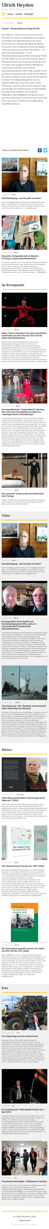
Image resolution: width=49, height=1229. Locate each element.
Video (6, 515)
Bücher (7, 750)
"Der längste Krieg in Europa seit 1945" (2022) (23, 866)
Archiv (19, 14)
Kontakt (28, 14)
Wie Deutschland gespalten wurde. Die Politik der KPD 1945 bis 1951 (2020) (23, 949)
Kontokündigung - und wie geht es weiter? (21, 198)
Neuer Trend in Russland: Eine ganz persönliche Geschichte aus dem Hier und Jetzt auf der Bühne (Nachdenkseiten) (24, 335)
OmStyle (34, 1224)
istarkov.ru (21, 1224)
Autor (10, 14)
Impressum (24, 1220)
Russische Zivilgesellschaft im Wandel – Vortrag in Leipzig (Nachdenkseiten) (21, 257)
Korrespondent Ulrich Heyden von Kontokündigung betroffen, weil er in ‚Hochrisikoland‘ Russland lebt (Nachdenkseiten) (19, 625)
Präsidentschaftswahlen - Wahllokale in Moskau (24, 1181)
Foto (5, 988)
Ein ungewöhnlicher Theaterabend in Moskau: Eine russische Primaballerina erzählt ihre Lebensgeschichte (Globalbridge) (23, 412)
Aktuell (19, 23)
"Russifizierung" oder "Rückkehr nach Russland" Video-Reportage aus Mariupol (24, 707)
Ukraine (16, 862)
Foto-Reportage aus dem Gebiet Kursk (20, 1036)
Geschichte (20, 794)
